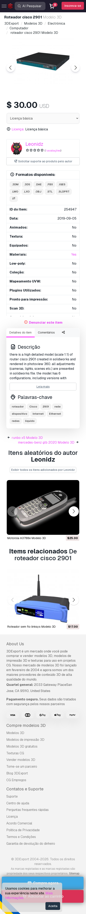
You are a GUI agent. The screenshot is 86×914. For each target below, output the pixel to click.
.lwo (15, 191)
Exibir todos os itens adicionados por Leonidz (43, 470)
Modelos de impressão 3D (25, 740)
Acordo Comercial (19, 823)
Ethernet (55, 413)
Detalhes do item (20, 332)
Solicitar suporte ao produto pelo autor (43, 161)
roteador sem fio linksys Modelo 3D (31, 626)
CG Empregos (16, 780)
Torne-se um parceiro (21, 766)
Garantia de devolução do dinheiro (30, 843)
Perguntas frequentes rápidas (27, 810)
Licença (12, 816)
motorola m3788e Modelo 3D (26, 538)
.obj (38, 191)
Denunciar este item (46, 322)
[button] (73, 511)
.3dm (15, 184)
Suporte (12, 796)
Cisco (33, 406)
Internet (38, 413)
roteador (18, 406)
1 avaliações (53, 150)
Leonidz (34, 144)
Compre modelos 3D (26, 725)
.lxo (27, 191)
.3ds (27, 184)
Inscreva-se (72, 6)
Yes (73, 254)
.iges (61, 184)
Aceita (52, 906)
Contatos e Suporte (24, 789)
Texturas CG (15, 753)
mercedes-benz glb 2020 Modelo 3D (46, 442)
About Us (15, 644)
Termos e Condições (21, 837)
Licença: (18, 129)
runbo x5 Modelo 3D (27, 438)
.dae (39, 184)
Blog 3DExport (17, 773)
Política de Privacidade (23, 830)
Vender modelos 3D (20, 760)
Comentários (46, 332)
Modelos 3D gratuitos (21, 746)
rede (57, 406)
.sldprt (63, 191)
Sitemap (74, 873)
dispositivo (19, 413)
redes (16, 421)
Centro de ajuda (17, 803)
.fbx (50, 184)
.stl (50, 191)
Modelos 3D (15, 733)
